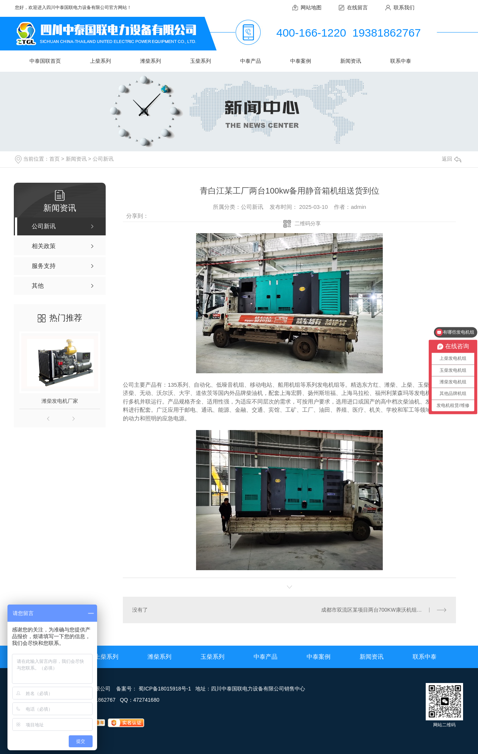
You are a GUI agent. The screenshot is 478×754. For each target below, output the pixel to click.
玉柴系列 (200, 61)
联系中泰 (400, 61)
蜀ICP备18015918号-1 (165, 689)
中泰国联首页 (45, 61)
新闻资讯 (350, 61)
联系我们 (404, 7)
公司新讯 (103, 159)
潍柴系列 (150, 61)
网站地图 (311, 7)
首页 (54, 159)
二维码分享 (308, 223)
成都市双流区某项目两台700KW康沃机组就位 (374, 610)
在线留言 (357, 7)
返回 (451, 159)
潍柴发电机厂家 (59, 401)
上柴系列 (100, 61)
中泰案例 (300, 61)
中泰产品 (250, 61)
